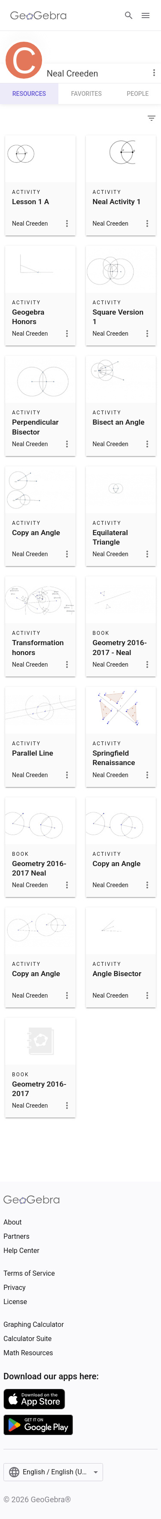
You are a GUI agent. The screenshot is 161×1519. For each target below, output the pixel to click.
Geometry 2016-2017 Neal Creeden (39, 873)
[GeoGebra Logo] (38, 15)
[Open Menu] (145, 15)
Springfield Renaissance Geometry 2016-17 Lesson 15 (120, 767)
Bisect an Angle (119, 422)
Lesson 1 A (30, 201)
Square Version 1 (118, 317)
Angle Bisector (117, 973)
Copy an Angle (36, 532)
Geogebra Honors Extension (28, 322)
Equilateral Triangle (110, 537)
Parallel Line (32, 753)
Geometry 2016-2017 (39, 1089)
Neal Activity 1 (117, 201)
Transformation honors (38, 647)
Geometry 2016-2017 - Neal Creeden (120, 652)
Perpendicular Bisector (35, 427)
